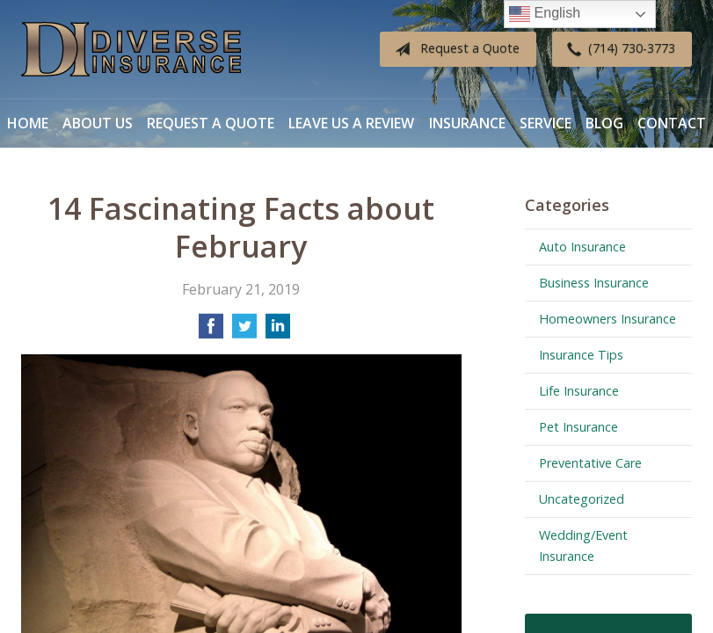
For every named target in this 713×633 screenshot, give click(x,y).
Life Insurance (579, 390)
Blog (604, 123)
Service (545, 123)
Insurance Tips (581, 354)
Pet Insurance (578, 426)
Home (27, 123)
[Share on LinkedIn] (278, 331)
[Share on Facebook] (211, 331)
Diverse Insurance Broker (131, 49)
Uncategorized (581, 499)
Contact (671, 123)
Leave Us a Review (351, 123)
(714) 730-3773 (617, 49)
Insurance (467, 123)
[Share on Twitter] (244, 331)
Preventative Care (590, 463)
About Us (97, 123)
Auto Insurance (582, 246)
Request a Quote (454, 49)
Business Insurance (594, 282)
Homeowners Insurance (607, 318)
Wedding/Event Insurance (583, 545)
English (544, 14)
